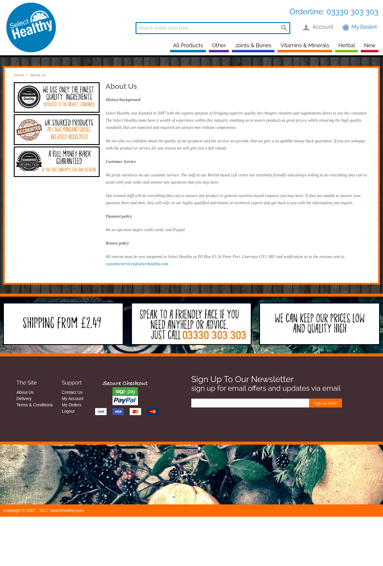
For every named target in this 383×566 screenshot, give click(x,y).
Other (219, 45)
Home (19, 75)
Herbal (346, 45)
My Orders (71, 404)
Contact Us (72, 392)
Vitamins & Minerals (304, 45)
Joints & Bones (253, 45)
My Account (72, 398)
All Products (188, 45)
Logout (68, 411)
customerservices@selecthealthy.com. (137, 264)
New (370, 45)
